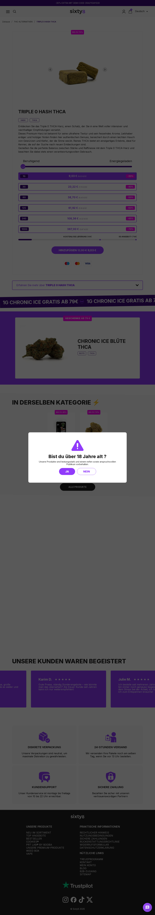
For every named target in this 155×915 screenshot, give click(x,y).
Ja (67, 471)
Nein (86, 471)
